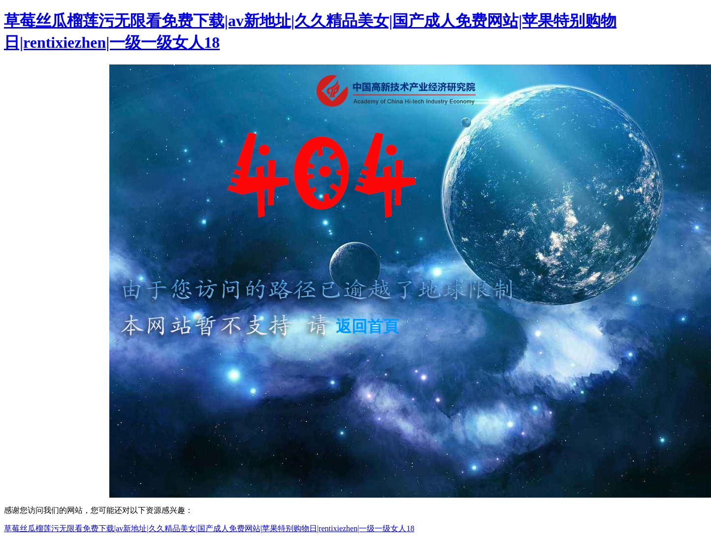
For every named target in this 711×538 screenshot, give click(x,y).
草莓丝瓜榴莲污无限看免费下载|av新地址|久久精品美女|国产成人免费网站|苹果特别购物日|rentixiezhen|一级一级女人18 (209, 528)
